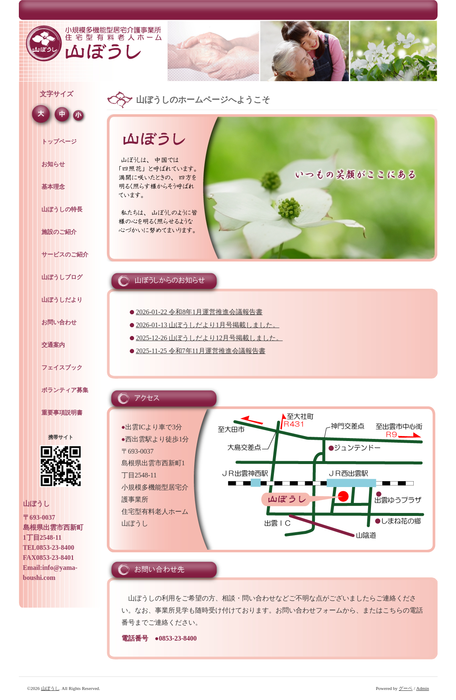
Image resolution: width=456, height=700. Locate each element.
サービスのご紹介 (64, 254)
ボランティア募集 (64, 390)
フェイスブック (61, 367)
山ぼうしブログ (61, 277)
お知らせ (53, 164)
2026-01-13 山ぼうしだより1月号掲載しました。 (208, 324)
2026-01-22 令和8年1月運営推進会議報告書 (199, 311)
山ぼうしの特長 (61, 209)
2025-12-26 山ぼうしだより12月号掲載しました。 (209, 337)
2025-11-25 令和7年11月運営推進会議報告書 (200, 350)
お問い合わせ (59, 322)
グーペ (405, 688)
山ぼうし (50, 688)
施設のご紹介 (59, 232)
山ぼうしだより (61, 300)
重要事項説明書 (61, 413)
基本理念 (53, 187)
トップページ (59, 141)
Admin (422, 688)
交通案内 (53, 345)
